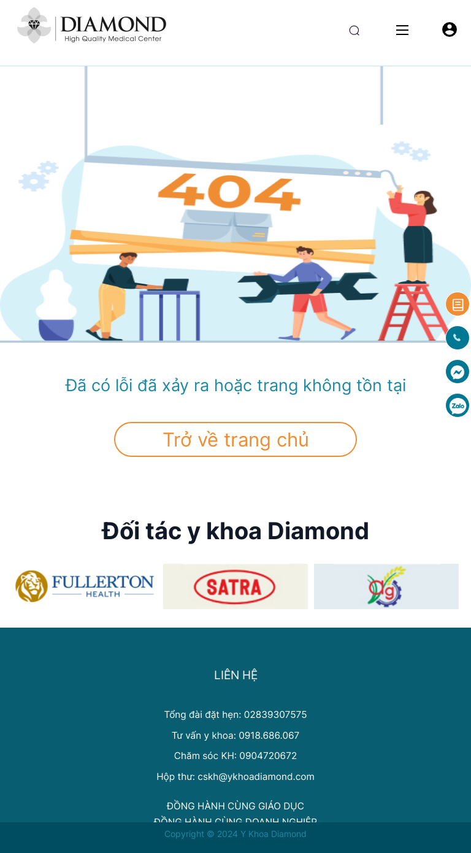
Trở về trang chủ (236, 439)
